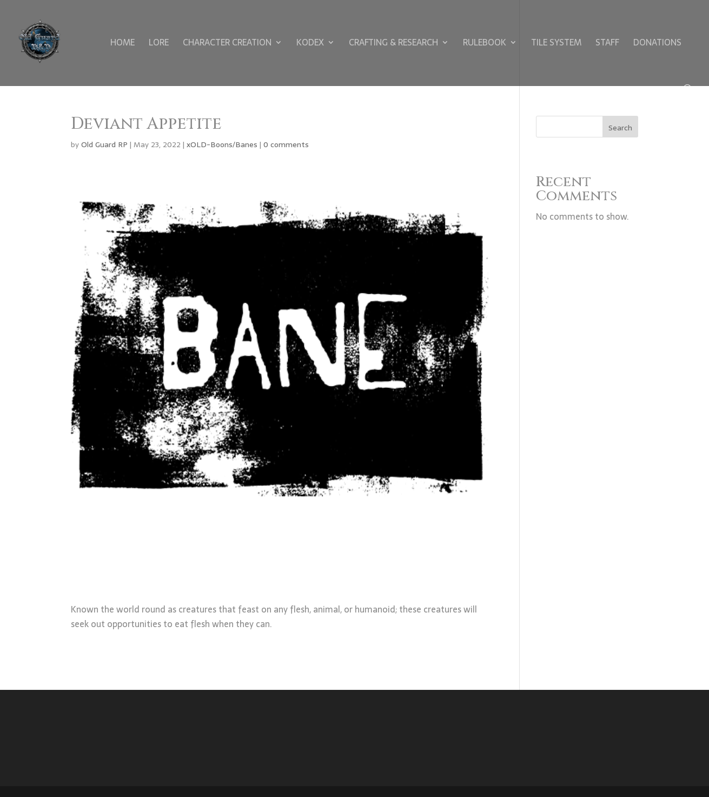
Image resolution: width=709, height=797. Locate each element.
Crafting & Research (393, 43)
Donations (657, 43)
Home (122, 43)
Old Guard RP (104, 144)
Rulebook (484, 43)
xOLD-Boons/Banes (222, 144)
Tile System (556, 43)
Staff (607, 43)
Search (620, 128)
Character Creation (227, 43)
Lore (159, 43)
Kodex (310, 43)
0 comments (286, 144)
